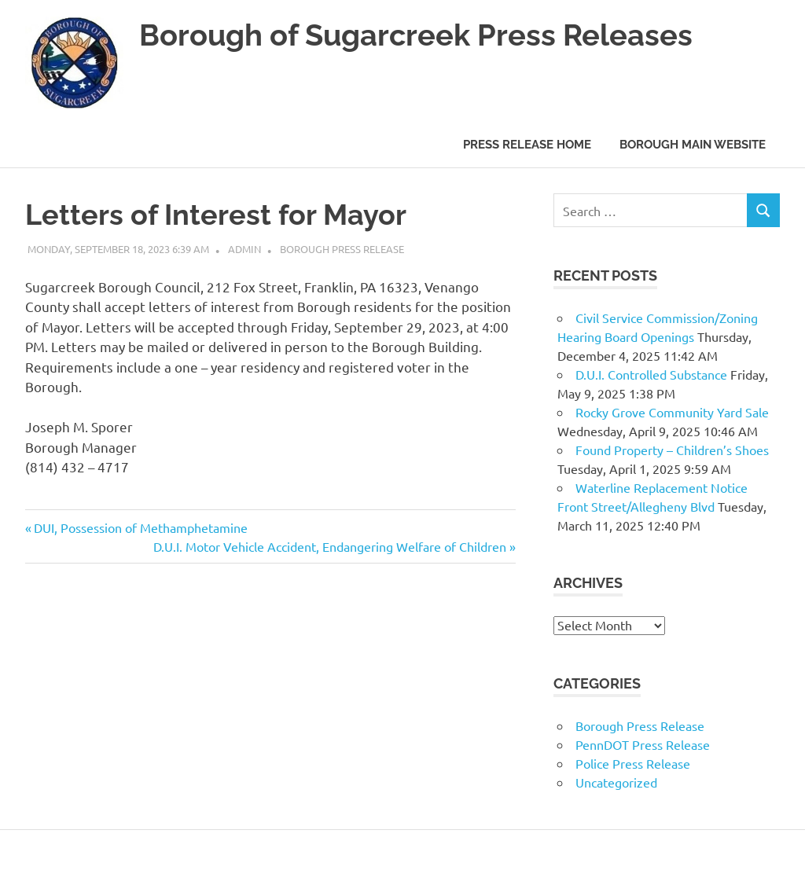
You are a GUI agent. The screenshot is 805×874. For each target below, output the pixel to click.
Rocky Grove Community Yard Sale (672, 412)
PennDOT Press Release (642, 744)
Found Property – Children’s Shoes (672, 449)
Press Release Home (527, 145)
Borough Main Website (692, 145)
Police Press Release (632, 763)
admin (244, 248)
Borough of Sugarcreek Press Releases (416, 35)
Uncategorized (616, 782)
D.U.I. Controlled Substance (651, 374)
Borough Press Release (342, 248)
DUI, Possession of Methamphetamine (140, 527)
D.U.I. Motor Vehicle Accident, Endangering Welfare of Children (329, 546)
